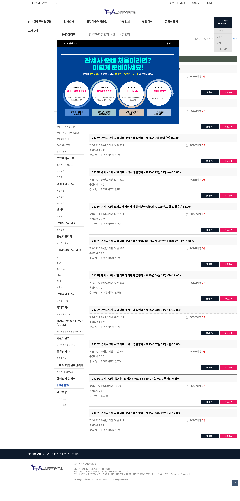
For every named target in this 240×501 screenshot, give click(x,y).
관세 (59, 256)
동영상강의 (171, 21)
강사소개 (69, 21)
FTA (59, 274)
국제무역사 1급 (63, 313)
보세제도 (61, 268)
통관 (59, 262)
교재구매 (33, 31)
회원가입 (196, 3)
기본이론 (61, 177)
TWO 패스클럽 (63, 145)
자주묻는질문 (222, 49)
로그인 (172, 3)
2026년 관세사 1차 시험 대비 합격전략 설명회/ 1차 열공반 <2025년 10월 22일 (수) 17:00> (143, 241)
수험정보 (125, 21)
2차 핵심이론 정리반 (66, 126)
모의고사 (61, 202)
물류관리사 (62, 358)
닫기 (169, 43)
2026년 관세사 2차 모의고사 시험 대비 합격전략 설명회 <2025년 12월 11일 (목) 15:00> (141, 206)
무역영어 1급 (62, 300)
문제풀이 (61, 170)
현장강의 (147, 21)
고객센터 (208, 3)
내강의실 (183, 3)
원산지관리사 (63, 243)
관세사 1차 (61, 398)
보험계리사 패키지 (65, 164)
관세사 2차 (61, 404)
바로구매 (229, 92)
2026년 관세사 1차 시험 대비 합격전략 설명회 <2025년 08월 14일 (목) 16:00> (136, 310)
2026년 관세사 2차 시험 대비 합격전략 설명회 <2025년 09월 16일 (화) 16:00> (136, 275)
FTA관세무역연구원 (40, 21)
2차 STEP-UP (63, 139)
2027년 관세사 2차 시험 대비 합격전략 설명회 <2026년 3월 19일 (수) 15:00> (135, 138)
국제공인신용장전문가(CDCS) (70, 331)
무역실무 (61, 229)
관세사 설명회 (63, 385)
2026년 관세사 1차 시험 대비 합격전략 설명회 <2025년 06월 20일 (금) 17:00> (136, 413)
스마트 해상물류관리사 (67, 371)
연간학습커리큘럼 (96, 21)
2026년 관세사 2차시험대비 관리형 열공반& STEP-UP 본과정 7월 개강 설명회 (136, 378)
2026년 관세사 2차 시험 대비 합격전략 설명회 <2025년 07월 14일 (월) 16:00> (136, 344)
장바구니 (210, 92)
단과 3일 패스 (63, 151)
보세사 (60, 216)
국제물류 (61, 287)
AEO (59, 280)
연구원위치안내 (73, 454)
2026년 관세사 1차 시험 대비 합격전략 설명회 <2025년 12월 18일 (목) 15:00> (136, 172)
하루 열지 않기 (70, 43)
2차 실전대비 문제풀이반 (68, 132)
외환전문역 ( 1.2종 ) (66, 344)
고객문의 (220, 42)
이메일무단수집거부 (50, 454)
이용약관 (63, 454)
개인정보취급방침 (35, 454)
